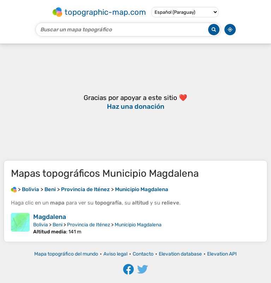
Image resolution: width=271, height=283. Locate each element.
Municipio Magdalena (138, 225)
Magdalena (49, 217)
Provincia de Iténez (88, 225)
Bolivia (40, 225)
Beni (57, 225)
